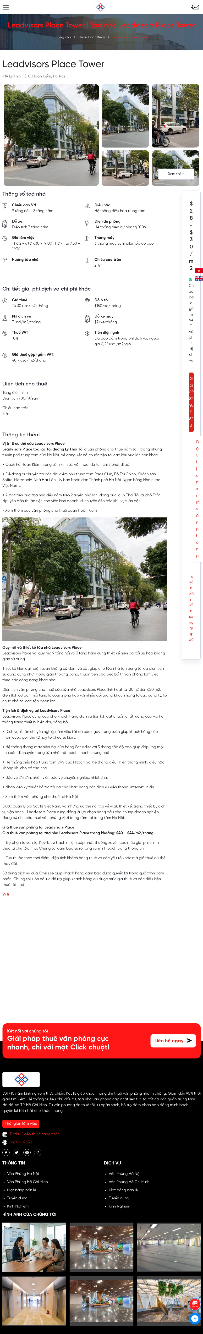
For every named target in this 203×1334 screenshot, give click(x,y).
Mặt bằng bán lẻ (21, 1190)
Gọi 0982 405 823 (191, 402)
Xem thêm (176, 174)
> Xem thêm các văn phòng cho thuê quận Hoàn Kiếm (49, 511)
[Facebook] (6, 1152)
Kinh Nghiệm (18, 1206)
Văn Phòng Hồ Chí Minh (27, 1182)
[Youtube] (27, 1152)
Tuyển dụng (17, 1198)
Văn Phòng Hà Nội (23, 1174)
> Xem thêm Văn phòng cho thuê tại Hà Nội (40, 797)
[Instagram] (37, 1152)
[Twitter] (16, 1152)
